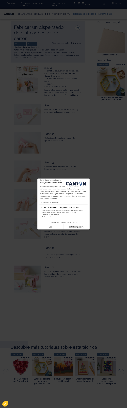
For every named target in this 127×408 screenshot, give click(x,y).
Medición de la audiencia (50, 215)
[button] (5, 404)
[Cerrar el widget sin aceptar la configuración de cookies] (51, 180)
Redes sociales (47, 217)
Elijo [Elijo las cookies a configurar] (50, 227)
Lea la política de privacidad (49, 202)
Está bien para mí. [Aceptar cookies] (76, 227)
